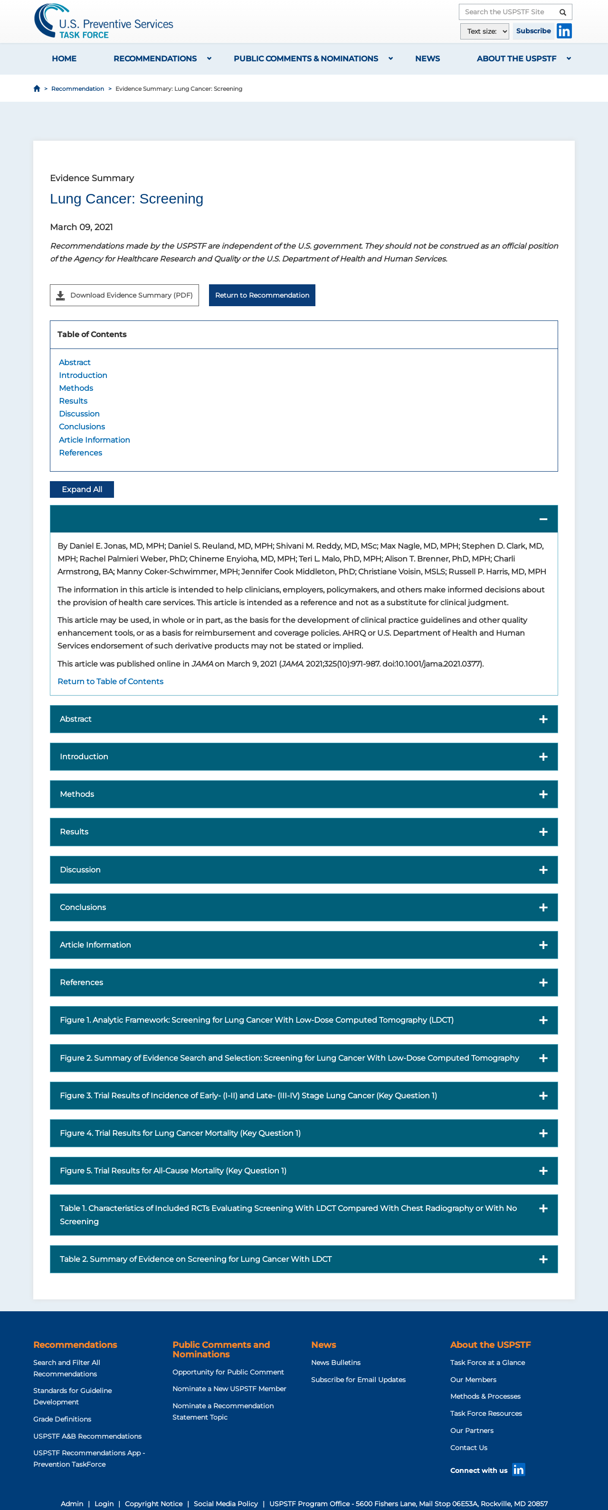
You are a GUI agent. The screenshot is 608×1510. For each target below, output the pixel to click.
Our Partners (472, 1430)
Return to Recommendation (262, 295)
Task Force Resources (486, 1413)
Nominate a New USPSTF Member (229, 1388)
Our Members (473, 1379)
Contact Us (468, 1447)
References (80, 452)
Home (64, 58)
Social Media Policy (226, 1504)
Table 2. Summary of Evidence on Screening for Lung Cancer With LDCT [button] (196, 1259)
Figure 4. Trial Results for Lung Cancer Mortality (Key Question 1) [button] (180, 1133)
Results (73, 401)
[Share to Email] (555, 128)
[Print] (568, 128)
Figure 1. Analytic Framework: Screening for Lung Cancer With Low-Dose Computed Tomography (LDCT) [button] (257, 1020)
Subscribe (533, 31)
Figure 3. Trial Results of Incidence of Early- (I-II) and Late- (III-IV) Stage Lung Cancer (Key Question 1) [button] (248, 1095)
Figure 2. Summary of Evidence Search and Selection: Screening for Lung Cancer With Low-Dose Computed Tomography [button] (289, 1058)
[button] (304, 518)
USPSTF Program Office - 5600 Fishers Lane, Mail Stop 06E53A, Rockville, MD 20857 (408, 1504)
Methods (76, 388)
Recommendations (155, 58)
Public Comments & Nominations (306, 58)
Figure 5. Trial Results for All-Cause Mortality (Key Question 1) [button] (173, 1170)
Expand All (82, 489)
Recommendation (77, 88)
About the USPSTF (516, 58)
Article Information (94, 440)
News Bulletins (336, 1362)
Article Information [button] (95, 944)
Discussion (79, 413)
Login (104, 1504)
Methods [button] (77, 794)
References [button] (81, 982)
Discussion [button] (80, 869)
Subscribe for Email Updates (358, 1379)
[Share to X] (528, 128)
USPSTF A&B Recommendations (87, 1436)
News (427, 58)
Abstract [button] (76, 719)
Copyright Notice (153, 1504)
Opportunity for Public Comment (228, 1372)
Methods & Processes (485, 1396)
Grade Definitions (62, 1419)
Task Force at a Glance (487, 1362)
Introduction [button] (84, 756)
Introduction (83, 375)
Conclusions (82, 426)
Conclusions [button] (83, 907)
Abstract (75, 362)
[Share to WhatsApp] (541, 128)
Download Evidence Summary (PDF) (124, 295)
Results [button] (74, 831)
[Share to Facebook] (515, 128)
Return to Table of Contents (110, 681)
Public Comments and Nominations (221, 1350)
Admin (72, 1504)
